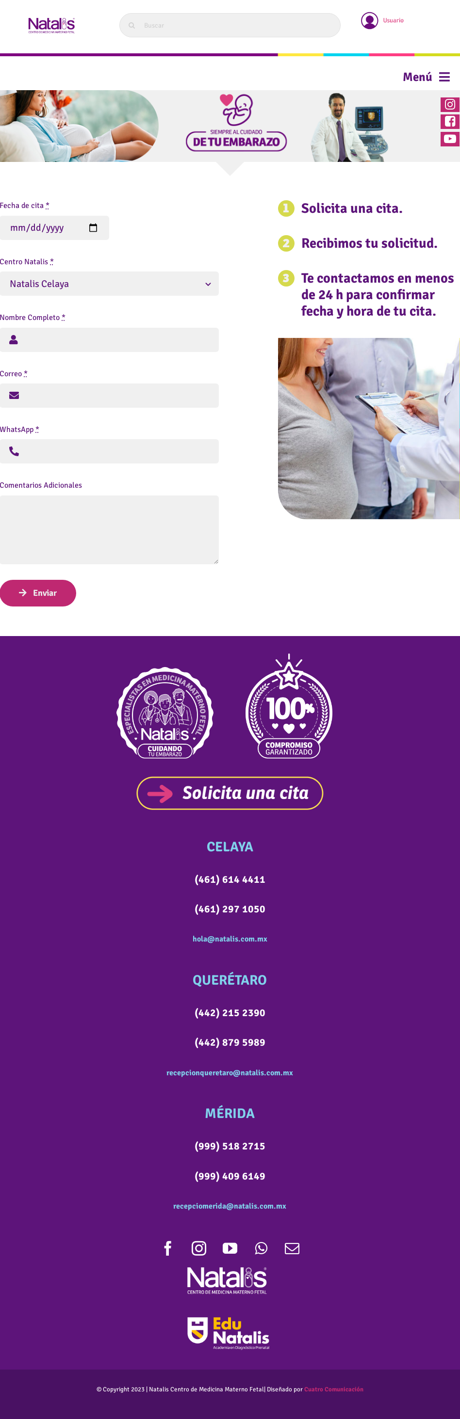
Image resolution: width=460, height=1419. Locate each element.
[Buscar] (229, 25)
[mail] (292, 1248)
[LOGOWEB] (50, 18)
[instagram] (199, 1248)
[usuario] (383, 13)
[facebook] (168, 1248)
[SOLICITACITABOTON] (230, 779)
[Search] (131, 25)
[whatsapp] (261, 1248)
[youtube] (230, 1248)
